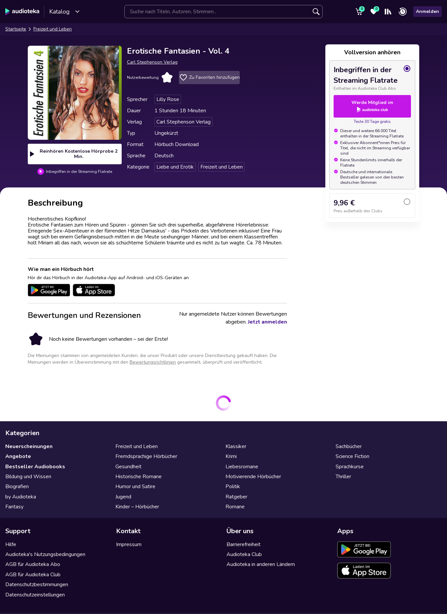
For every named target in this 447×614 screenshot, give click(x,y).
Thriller (343, 476)
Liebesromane (241, 466)
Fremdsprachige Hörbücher (146, 456)
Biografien (17, 486)
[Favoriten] (374, 12)
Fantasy (14, 506)
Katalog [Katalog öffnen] (64, 12)
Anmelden (427, 11)
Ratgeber (236, 496)
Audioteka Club (244, 554)
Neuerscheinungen (29, 446)
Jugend (123, 496)
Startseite (15, 29)
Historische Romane (138, 476)
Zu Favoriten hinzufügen (209, 77)
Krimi (231, 456)
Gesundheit (128, 466)
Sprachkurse (350, 466)
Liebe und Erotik (175, 167)
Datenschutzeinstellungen (35, 595)
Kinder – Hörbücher (137, 506)
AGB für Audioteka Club (33, 574)
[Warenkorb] (359, 12)
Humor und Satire (135, 486)
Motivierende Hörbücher (253, 476)
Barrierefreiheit (243, 544)
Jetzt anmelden (267, 322)
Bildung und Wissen (28, 476)
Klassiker (235, 446)
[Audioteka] (22, 12)
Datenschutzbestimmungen (36, 584)
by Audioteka (20, 496)
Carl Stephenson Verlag (152, 62)
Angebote (18, 456)
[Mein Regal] (388, 12)
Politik (232, 486)
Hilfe (10, 544)
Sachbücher (349, 446)
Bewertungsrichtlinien (153, 362)
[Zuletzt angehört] (403, 12)
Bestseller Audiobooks (35, 466)
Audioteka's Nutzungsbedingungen (45, 554)
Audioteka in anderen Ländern (260, 564)
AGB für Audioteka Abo (32, 564)
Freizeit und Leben (52, 29)
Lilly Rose (167, 99)
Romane (235, 506)
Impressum (129, 544)
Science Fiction (352, 456)
